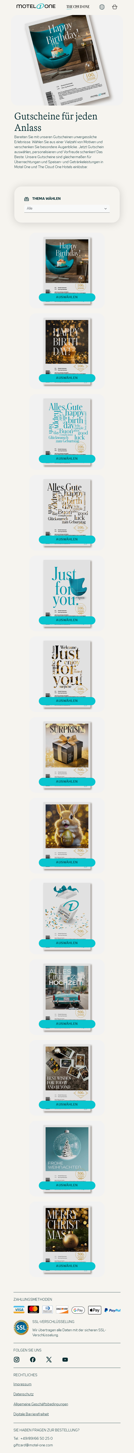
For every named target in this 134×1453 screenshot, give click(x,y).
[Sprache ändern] (102, 7)
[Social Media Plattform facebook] (33, 1359)
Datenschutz (23, 1394)
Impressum (22, 1384)
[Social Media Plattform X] (49, 1359)
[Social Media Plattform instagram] (16, 1359)
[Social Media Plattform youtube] (65, 1359)
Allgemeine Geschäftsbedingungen (40, 1404)
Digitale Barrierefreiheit (31, 1414)
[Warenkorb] (114, 7)
